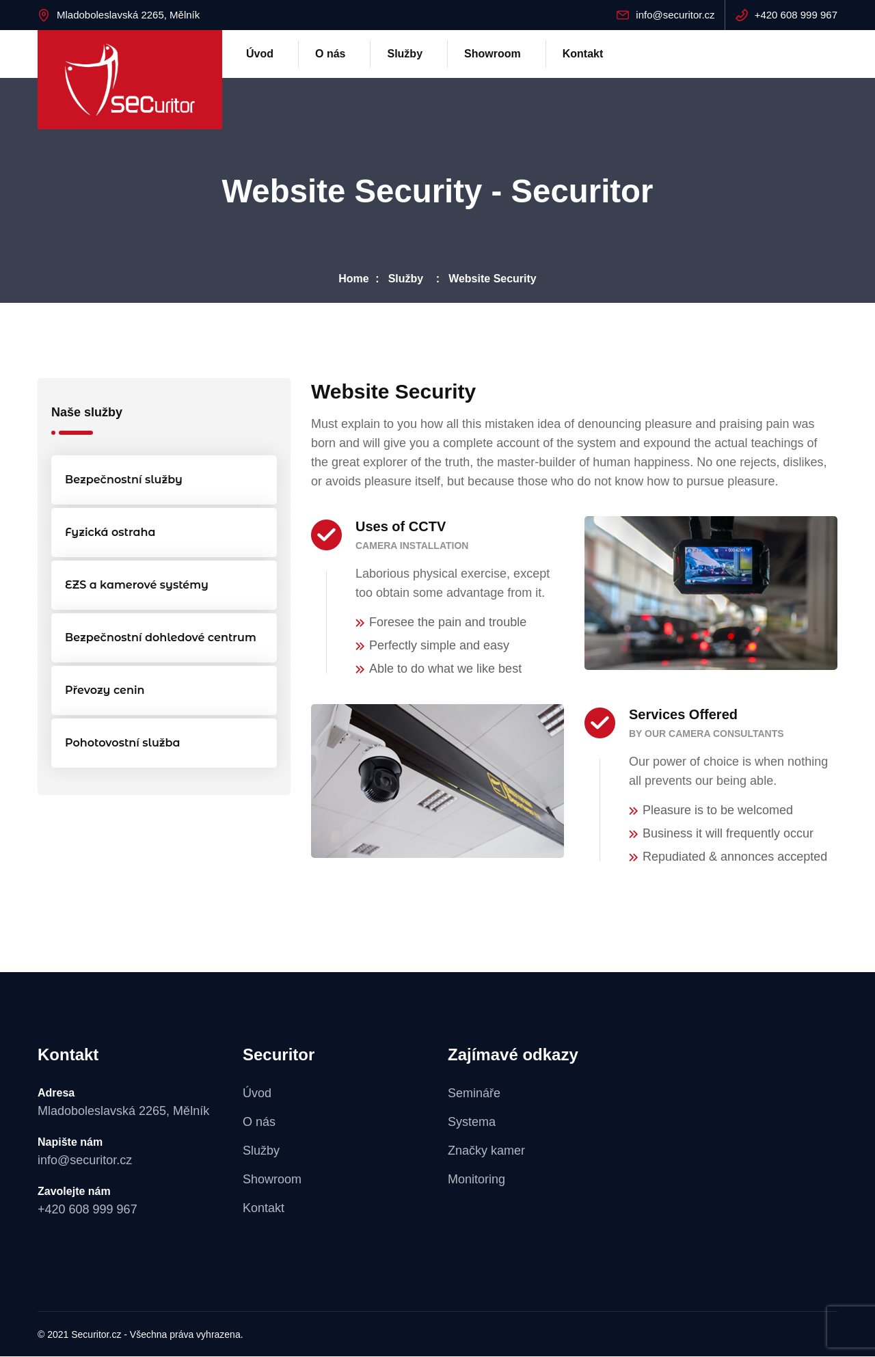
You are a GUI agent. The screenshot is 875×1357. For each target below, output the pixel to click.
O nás (330, 53)
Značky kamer (486, 1151)
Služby (404, 53)
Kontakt (583, 53)
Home (353, 279)
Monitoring (476, 1180)
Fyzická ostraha (110, 532)
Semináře (474, 1094)
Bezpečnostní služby (124, 480)
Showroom (492, 53)
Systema (472, 1122)
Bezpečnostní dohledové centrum (160, 638)
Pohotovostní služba (122, 743)
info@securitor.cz (675, 15)
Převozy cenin (105, 690)
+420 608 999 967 (796, 15)
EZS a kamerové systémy (136, 585)
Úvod (259, 53)
